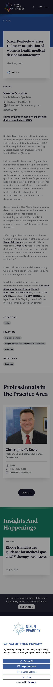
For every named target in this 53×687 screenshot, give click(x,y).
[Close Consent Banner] (26, 677)
